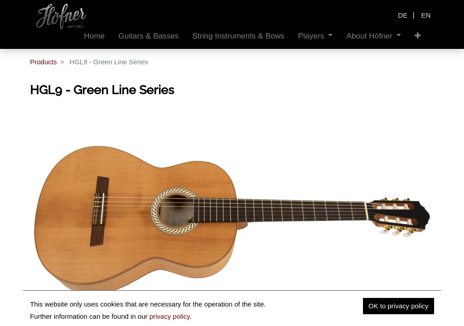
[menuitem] (94, 36)
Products (43, 62)
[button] (418, 36)
